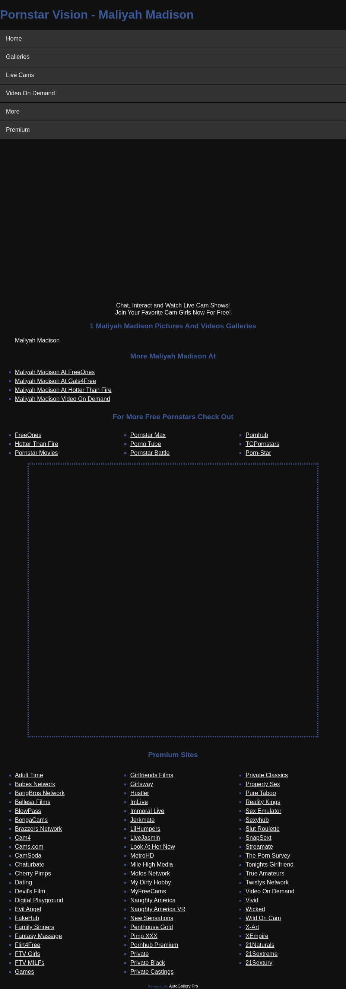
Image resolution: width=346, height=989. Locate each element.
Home (14, 38)
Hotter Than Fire (36, 444)
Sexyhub (257, 820)
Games (24, 972)
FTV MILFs (29, 963)
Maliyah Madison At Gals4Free (55, 381)
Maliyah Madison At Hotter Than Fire (63, 390)
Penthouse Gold (151, 927)
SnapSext (258, 838)
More (12, 111)
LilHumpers (145, 829)
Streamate (259, 846)
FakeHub (27, 918)
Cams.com (29, 846)
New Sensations (152, 918)
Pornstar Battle (150, 453)
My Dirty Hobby (150, 882)
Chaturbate (29, 864)
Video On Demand (30, 93)
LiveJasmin (145, 838)
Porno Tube (145, 444)
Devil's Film (30, 891)
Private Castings (152, 972)
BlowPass (28, 811)
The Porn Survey (267, 855)
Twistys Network (267, 882)
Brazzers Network (38, 829)
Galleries (17, 57)
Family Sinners (34, 927)
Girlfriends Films (152, 775)
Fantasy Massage (38, 936)
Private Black (147, 963)
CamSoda (28, 855)
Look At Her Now (152, 846)
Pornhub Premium (154, 945)
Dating (23, 882)
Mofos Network (150, 873)
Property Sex (262, 784)
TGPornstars (262, 444)
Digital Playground (39, 900)
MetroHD (142, 855)
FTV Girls (27, 954)
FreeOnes (28, 435)
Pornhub (256, 435)
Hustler (139, 793)
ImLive (139, 802)
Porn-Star (258, 453)
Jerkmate (142, 820)
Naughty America (153, 900)
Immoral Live (147, 811)
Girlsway (141, 784)
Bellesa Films (32, 802)
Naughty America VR (158, 909)
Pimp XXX (144, 936)
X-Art (252, 927)
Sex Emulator (263, 811)
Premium (18, 130)
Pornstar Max (148, 435)
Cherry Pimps (33, 873)
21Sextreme (261, 954)
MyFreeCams (148, 891)
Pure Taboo (260, 793)
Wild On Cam (263, 918)
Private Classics (266, 775)
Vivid (251, 900)
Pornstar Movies (36, 453)
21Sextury (258, 963)
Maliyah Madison (37, 340)
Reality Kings (262, 802)
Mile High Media (151, 864)
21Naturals (259, 945)
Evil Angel (28, 909)
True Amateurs (264, 873)
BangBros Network (39, 793)
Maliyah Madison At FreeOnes (55, 372)
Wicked (255, 909)
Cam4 (23, 838)
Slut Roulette (262, 829)
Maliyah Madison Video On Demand (62, 399)
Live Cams (20, 75)
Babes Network (35, 784)
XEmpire (256, 936)
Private (139, 954)
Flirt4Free (27, 945)
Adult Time (29, 775)
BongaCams (31, 820)
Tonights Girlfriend (269, 864)
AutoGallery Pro (183, 986)
